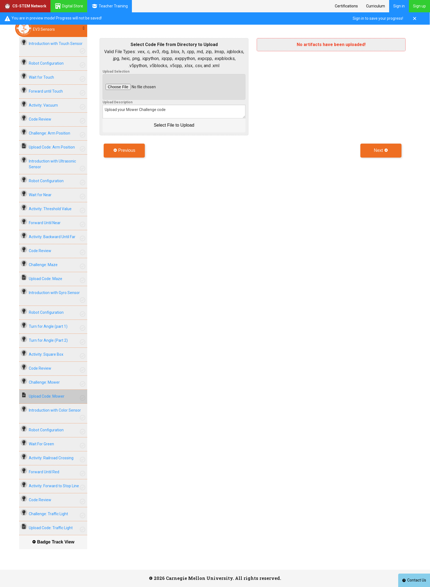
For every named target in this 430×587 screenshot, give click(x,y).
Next (381, 150)
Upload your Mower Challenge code (174, 111)
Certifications (346, 6)
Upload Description (117, 102)
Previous (124, 150)
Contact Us (414, 580)
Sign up (419, 6)
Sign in (399, 6)
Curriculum (375, 6)
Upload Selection (116, 71)
